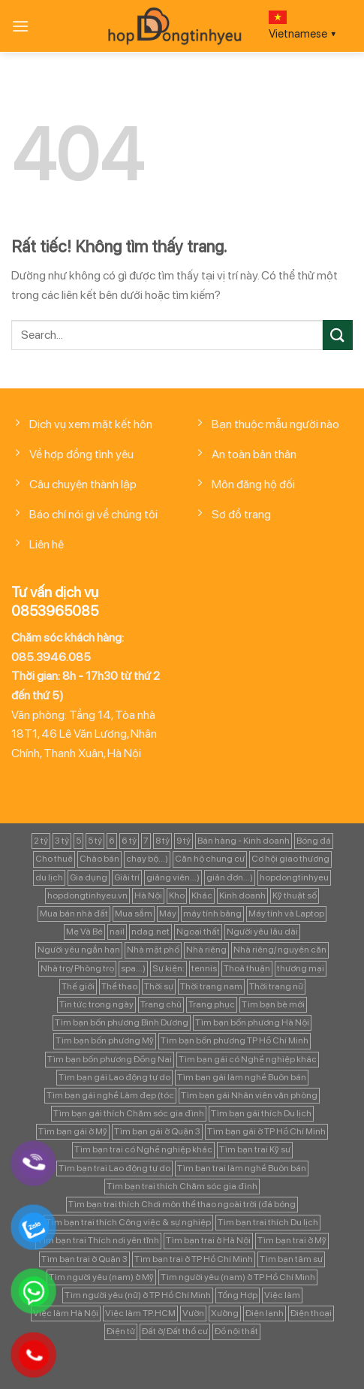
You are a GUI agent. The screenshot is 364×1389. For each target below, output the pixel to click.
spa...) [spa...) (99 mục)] (133, 968)
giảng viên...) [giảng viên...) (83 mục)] (173, 877)
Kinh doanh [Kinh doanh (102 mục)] (242, 895)
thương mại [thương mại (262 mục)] (300, 968)
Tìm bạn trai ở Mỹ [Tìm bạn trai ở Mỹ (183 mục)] (291, 1240)
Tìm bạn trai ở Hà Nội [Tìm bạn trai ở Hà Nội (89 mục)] (208, 1240)
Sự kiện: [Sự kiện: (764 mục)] (168, 968)
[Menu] (20, 26)
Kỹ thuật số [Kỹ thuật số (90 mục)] (294, 895)
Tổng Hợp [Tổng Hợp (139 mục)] (237, 1295)
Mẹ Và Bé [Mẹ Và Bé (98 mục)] (84, 931)
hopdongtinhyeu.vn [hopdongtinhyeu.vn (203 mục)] (87, 895)
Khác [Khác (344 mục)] (201, 895)
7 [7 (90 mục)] (146, 840)
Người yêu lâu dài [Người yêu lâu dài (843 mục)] (262, 931)
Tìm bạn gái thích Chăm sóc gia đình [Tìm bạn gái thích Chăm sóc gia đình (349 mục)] (128, 1113)
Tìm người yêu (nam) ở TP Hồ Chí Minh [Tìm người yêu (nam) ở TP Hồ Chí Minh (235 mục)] (238, 1277)
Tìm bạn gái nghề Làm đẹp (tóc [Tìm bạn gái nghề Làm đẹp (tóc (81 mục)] (110, 1095)
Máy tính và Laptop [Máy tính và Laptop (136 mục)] (286, 913)
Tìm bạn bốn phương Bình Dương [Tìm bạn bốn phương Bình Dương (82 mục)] (121, 1022)
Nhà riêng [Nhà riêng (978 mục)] (206, 949)
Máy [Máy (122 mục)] (167, 913)
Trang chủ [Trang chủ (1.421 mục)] (161, 1004)
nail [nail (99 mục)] (117, 931)
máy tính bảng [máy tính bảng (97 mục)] (212, 913)
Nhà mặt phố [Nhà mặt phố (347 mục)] (153, 949)
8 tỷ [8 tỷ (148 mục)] (162, 840)
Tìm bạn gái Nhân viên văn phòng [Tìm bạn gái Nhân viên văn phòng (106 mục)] (249, 1095)
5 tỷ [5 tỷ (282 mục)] (95, 840)
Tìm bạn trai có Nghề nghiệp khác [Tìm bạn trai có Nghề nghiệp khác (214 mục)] (143, 1149)
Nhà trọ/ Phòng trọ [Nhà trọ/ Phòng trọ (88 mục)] (77, 968)
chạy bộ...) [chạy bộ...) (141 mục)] (147, 858)
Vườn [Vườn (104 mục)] (193, 1313)
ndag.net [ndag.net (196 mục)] (150, 931)
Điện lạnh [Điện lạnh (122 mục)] (264, 1313)
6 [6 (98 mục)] (112, 840)
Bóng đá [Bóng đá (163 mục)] (313, 840)
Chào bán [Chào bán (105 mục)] (99, 858)
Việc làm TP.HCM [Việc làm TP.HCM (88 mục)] (140, 1313)
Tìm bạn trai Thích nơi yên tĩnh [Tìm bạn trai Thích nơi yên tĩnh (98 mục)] (98, 1240)
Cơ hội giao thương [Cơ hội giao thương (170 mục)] (290, 858)
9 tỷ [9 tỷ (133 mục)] (183, 840)
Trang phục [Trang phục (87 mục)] (211, 1004)
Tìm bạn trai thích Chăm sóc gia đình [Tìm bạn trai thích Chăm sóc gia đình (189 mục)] (182, 1186)
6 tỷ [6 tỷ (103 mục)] (129, 840)
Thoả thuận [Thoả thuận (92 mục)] (247, 968)
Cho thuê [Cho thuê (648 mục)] (54, 858)
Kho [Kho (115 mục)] (177, 895)
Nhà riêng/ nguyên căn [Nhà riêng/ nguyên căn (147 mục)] (279, 949)
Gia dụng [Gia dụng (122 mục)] (88, 877)
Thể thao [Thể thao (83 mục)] (119, 986)
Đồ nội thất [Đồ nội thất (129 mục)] (236, 1331)
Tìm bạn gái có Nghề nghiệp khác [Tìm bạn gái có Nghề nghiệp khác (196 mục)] (248, 1059)
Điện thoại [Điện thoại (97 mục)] (311, 1313)
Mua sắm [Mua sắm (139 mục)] (133, 913)
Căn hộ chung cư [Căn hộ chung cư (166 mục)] (210, 858)
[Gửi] (338, 334)
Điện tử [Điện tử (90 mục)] (121, 1331)
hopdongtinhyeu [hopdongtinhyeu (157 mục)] (294, 877)
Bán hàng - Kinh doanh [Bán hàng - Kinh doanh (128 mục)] (243, 840)
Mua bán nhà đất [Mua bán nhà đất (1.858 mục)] (74, 913)
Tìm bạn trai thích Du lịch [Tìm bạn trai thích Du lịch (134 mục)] (268, 1222)
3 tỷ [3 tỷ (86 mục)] (62, 840)
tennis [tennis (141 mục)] (204, 968)
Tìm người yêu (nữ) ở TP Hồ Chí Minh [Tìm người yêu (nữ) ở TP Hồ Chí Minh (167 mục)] (138, 1295)
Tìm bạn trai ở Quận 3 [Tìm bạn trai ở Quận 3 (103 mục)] (84, 1259)
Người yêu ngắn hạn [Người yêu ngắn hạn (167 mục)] (79, 949)
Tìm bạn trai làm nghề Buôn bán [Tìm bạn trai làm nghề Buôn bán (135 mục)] (241, 1168)
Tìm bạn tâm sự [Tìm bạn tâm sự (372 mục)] (291, 1259)
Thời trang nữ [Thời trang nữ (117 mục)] (276, 986)
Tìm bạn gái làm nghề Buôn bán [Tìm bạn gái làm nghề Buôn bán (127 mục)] (241, 1077)
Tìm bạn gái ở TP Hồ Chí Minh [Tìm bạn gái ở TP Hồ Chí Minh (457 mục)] (266, 1131)
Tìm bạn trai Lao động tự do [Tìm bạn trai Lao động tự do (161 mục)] (114, 1168)
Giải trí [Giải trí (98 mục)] (127, 877)
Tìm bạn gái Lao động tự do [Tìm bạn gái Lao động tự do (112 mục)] (114, 1077)
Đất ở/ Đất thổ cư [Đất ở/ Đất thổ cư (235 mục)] (175, 1331)
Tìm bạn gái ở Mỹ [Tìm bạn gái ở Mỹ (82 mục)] (72, 1131)
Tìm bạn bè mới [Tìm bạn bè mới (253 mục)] (273, 1004)
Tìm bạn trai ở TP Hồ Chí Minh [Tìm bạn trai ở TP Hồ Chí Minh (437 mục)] (193, 1259)
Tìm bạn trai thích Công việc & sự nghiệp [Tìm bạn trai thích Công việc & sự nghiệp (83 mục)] (128, 1222)
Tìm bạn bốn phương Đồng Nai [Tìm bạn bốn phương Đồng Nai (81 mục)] (109, 1059)
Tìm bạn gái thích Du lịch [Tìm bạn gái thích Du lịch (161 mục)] (261, 1113)
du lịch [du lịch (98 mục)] (49, 877)
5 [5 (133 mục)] (78, 840)
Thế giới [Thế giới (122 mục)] (78, 986)
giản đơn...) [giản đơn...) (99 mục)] (229, 877)
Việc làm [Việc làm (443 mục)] (282, 1295)
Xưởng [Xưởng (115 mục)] (225, 1313)
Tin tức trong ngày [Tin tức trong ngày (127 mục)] (96, 1004)
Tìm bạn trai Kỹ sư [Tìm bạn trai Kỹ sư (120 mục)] (254, 1149)
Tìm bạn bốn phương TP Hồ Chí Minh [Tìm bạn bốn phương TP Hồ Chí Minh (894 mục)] (234, 1040)
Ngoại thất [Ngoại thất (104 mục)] (198, 931)
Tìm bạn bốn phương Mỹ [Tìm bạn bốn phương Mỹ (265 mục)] (105, 1040)
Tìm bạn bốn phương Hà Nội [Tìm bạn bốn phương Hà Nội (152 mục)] (252, 1022)
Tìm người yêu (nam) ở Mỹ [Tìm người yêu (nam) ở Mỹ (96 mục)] (101, 1277)
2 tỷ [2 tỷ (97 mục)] (41, 840)
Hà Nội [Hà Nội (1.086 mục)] (148, 895)
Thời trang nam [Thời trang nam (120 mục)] (211, 986)
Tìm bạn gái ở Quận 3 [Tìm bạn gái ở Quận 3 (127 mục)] (157, 1131)
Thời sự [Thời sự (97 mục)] (158, 986)
